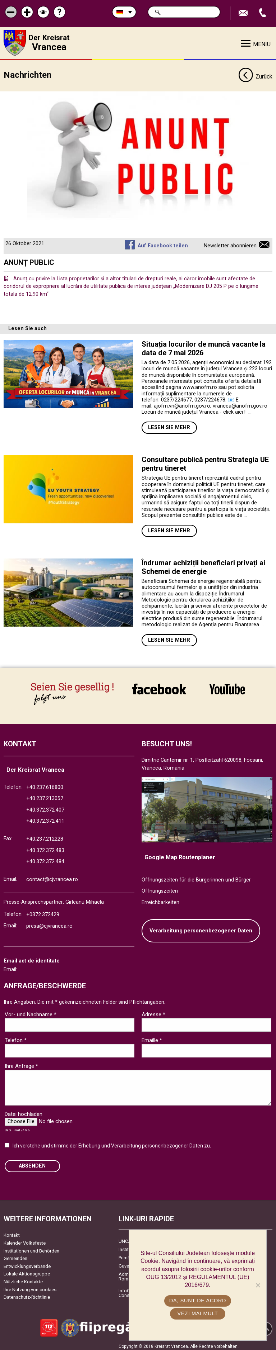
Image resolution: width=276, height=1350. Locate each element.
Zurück (255, 74)
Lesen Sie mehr (169, 425)
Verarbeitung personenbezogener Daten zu (160, 1143)
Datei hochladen (23, 1111)
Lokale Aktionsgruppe (27, 1271)
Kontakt (12, 1232)
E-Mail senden (244, 13)
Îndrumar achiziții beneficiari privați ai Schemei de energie (203, 564)
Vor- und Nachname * (30, 1011)
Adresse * (153, 1011)
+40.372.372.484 (45, 859)
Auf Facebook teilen (163, 243)
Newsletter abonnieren (230, 243)
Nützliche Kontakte (23, 1279)
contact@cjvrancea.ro (52, 877)
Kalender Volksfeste (25, 1240)
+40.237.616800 (44, 784)
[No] (257, 1285)
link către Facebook (159, 688)
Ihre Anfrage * (21, 1063)
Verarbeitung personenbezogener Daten (201, 928)
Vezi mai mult (197, 1313)
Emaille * (152, 1037)
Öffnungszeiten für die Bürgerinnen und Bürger (196, 877)
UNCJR (126, 1238)
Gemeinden (15, 1256)
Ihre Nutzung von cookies (30, 1286)
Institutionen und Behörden (31, 1248)
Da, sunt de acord (197, 1300)
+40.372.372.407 (45, 807)
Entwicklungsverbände (27, 1263)
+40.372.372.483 (45, 848)
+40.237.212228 (44, 836)
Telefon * (16, 1037)
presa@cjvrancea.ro (49, 923)
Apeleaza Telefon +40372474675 (263, 13)
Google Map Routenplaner (179, 854)
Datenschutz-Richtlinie (27, 1294)
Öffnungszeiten (160, 888)
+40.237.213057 (44, 796)
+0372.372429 (42, 912)
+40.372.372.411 (45, 819)
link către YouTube (227, 688)
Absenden (32, 1163)
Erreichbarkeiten (160, 900)
